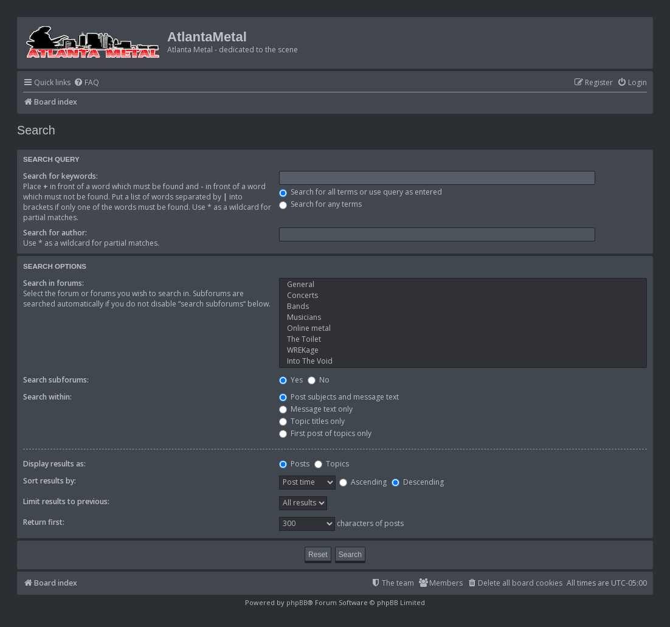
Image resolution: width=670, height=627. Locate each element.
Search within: (47, 397)
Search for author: (55, 232)
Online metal (463, 328)
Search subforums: (56, 380)
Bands (463, 306)
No (319, 380)
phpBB (297, 602)
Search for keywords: (60, 176)
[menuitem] (86, 83)
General (463, 284)
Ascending (363, 482)
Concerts (463, 295)
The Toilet (463, 339)
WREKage (463, 350)
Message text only (316, 409)
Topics (331, 464)
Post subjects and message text (339, 397)
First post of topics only (325, 433)
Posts (294, 464)
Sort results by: (49, 481)
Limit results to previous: (66, 501)
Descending (418, 482)
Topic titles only (312, 421)
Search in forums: (53, 283)
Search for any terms (320, 204)
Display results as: (54, 464)
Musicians (463, 317)
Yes (291, 380)
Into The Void (463, 361)
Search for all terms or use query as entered (360, 192)
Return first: (43, 522)
